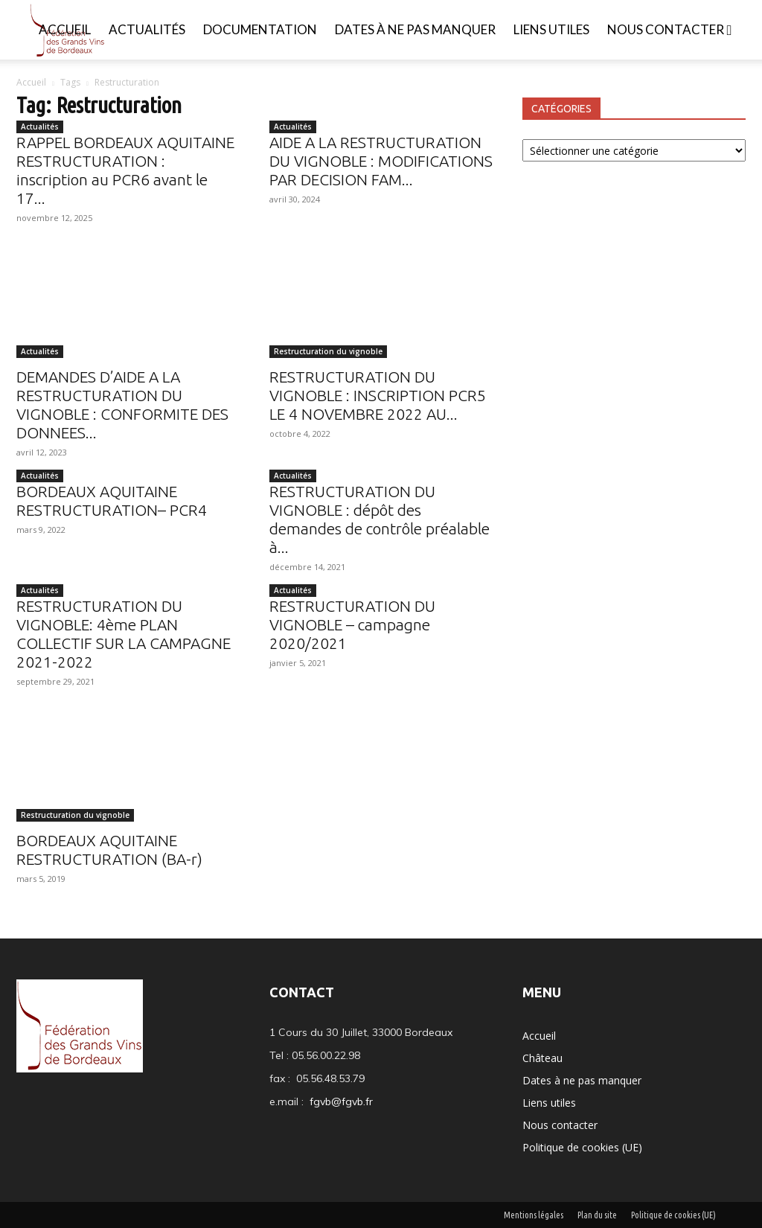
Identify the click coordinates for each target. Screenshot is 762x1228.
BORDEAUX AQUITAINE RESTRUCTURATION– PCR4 (111, 500)
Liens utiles (551, 29)
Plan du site (597, 1215)
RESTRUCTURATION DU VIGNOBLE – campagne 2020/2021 (352, 624)
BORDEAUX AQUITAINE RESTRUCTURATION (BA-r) (109, 849)
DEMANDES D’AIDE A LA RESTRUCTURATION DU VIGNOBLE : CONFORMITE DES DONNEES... (122, 404)
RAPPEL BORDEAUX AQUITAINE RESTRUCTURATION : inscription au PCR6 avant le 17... (125, 170)
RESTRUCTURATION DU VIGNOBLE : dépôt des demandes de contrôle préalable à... (379, 519)
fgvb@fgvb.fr (341, 1101)
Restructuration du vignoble (328, 351)
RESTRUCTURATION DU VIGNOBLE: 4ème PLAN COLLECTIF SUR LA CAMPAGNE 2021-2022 (123, 634)
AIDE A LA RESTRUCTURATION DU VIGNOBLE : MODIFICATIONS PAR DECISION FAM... (381, 160)
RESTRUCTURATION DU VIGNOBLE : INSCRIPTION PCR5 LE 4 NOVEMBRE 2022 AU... (377, 395)
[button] (729, 31)
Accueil (65, 29)
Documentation (260, 29)
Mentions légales (533, 1215)
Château (542, 1058)
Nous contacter (665, 29)
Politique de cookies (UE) (582, 1147)
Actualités (147, 29)
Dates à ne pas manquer (415, 29)
